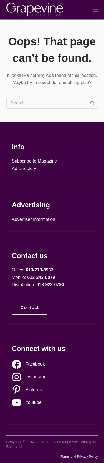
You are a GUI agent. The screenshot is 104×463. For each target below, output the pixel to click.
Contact (30, 307)
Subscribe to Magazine (34, 161)
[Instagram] (28, 377)
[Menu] (95, 9)
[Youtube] (27, 402)
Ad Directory (24, 168)
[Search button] (92, 103)
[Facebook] (28, 364)
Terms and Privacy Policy (79, 457)
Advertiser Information (33, 219)
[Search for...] (46, 103)
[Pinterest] (27, 389)
